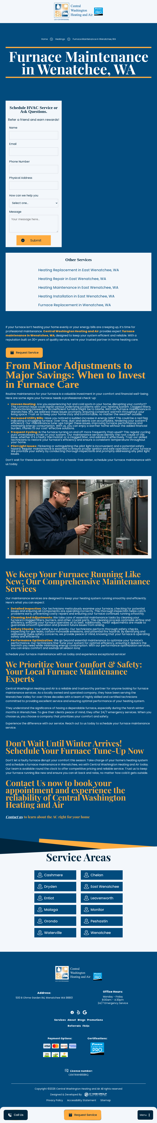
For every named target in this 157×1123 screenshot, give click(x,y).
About (71, 1020)
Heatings (60, 40)
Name (13, 128)
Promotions (95, 1020)
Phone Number (19, 162)
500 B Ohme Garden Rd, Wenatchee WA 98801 (44, 997)
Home (44, 40)
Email (12, 144)
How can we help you (23, 195)
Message (15, 212)
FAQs (86, 1026)
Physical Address (20, 178)
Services (60, 1020)
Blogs (81, 1020)
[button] (145, 1115)
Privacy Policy (54, 1100)
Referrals (74, 1026)
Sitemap (105, 1100)
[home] (73, 11)
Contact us (14, 816)
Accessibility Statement (81, 1100)
